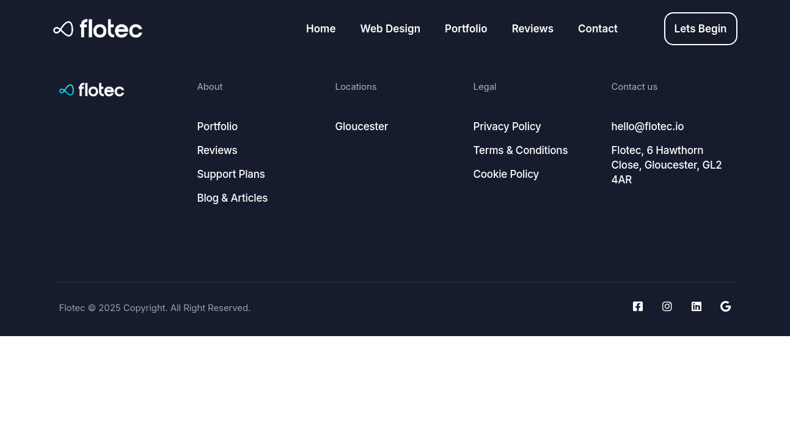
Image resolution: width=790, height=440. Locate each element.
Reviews (533, 29)
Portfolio (466, 29)
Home (320, 29)
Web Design (390, 29)
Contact (598, 29)
